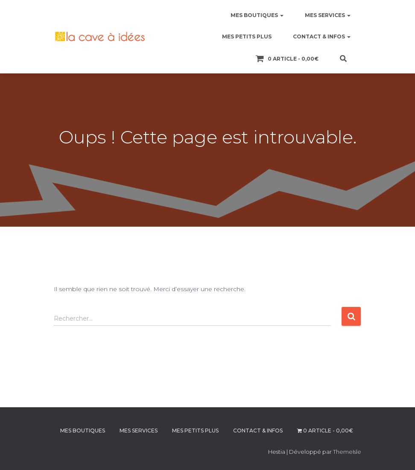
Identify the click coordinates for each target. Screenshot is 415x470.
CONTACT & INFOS (322, 36)
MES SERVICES (328, 15)
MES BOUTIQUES (257, 15)
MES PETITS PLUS (247, 36)
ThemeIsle (347, 451)
